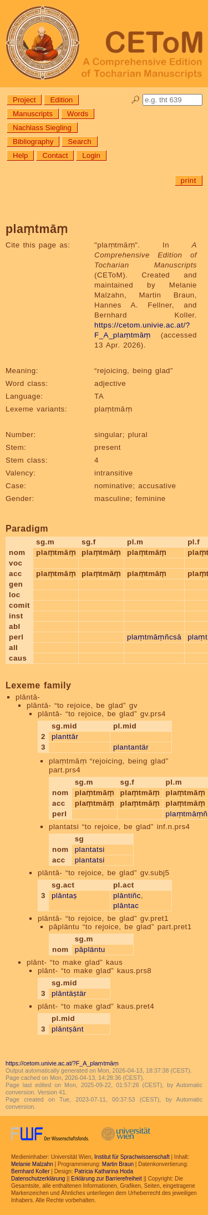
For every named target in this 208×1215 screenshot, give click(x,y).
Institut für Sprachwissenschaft (132, 1157)
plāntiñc (127, 895)
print (188, 180)
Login (91, 155)
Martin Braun (118, 1164)
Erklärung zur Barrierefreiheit (106, 1179)
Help (20, 155)
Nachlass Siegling (42, 127)
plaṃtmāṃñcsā (154, 637)
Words (77, 114)
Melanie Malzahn (32, 1164)
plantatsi (90, 849)
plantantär (131, 747)
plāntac (126, 905)
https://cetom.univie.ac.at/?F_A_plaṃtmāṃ (62, 1063)
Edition (61, 100)
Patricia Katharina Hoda (103, 1171)
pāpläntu (90, 949)
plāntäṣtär (69, 993)
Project (24, 100)
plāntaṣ (64, 895)
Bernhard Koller (30, 1171)
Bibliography (33, 141)
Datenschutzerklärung (38, 1179)
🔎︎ (135, 100)
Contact (55, 155)
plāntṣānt (68, 1029)
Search (79, 141)
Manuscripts (33, 114)
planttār (65, 736)
